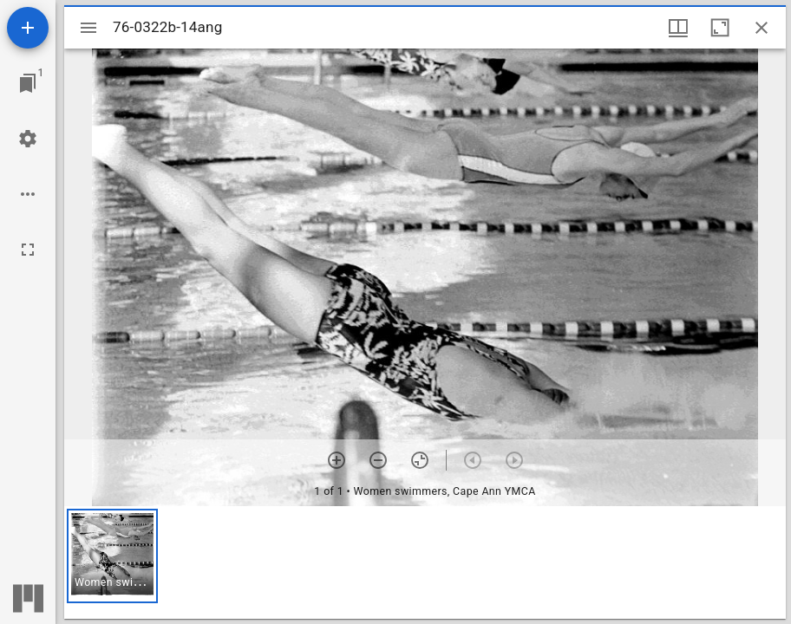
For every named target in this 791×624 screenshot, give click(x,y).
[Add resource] (28, 28)
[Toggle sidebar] (88, 28)
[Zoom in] (336, 460)
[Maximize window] (720, 28)
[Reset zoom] (420, 460)
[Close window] (761, 28)
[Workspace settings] (28, 138)
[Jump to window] (28, 83)
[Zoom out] (378, 460)
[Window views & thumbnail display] (678, 28)
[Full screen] (28, 249)
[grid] (425, 562)
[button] (112, 556)
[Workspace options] (28, 194)
